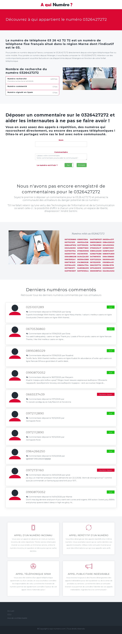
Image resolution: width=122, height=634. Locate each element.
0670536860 (70, 239)
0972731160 (35, 470)
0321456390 (70, 248)
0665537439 (35, 394)
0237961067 (70, 271)
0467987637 (96, 239)
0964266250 (35, 451)
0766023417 (95, 248)
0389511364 (82, 239)
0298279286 (96, 254)
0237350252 (82, 245)
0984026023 (108, 242)
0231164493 (70, 265)
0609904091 (108, 259)
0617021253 (70, 242)
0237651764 (70, 251)
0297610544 (83, 271)
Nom (61, 140)
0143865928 (82, 262)
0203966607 (108, 268)
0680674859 (108, 254)
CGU (9, 614)
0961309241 (70, 259)
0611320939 (95, 262)
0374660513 (95, 268)
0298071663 (82, 248)
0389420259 (96, 251)
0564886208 (70, 257)
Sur (68, 165)
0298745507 (108, 251)
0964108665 (108, 257)
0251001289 (35, 307)
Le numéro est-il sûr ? (47, 165)
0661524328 (82, 242)
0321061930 (82, 254)
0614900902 (108, 245)
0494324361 (83, 257)
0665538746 (96, 271)
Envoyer (81, 165)
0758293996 (83, 251)
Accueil (10, 611)
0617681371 (70, 268)
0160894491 (108, 262)
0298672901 (108, 248)
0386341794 (83, 265)
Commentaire (61, 152)
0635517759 (70, 254)
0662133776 (95, 265)
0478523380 (95, 245)
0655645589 (83, 259)
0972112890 (35, 413)
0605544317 (108, 239)
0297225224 (95, 259)
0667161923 (70, 262)
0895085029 (35, 350)
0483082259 (83, 268)
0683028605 (96, 242)
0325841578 (108, 265)
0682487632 (70, 245)
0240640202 (108, 271)
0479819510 (95, 257)
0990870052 (35, 372)
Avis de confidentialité (17, 618)
